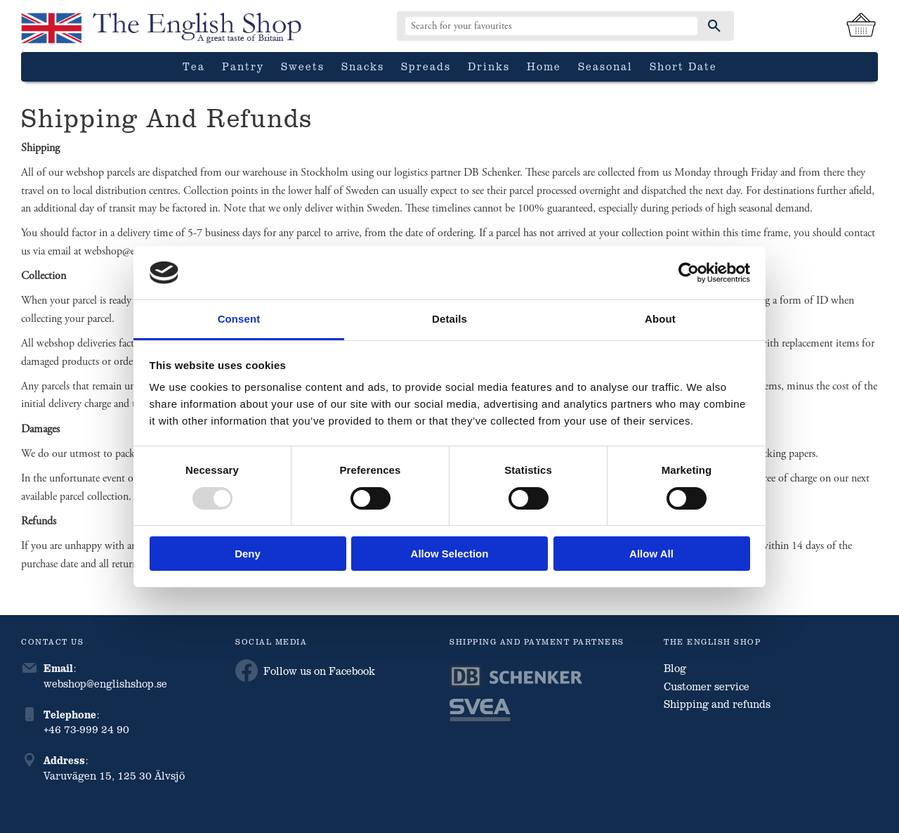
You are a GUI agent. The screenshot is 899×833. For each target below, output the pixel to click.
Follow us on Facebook (305, 670)
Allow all (651, 554)
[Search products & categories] (551, 26)
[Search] (714, 26)
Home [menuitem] (544, 66)
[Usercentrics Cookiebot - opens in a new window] (688, 272)
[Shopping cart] (861, 26)
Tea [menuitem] (194, 66)
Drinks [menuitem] (489, 66)
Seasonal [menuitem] (605, 66)
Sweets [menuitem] (302, 66)
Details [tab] (449, 319)
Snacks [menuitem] (362, 66)
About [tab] (660, 319)
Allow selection (450, 554)
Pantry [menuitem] (243, 66)
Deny (248, 554)
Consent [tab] (239, 319)
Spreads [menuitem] (426, 66)
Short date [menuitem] (683, 66)
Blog (675, 668)
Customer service (706, 686)
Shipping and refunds (717, 703)
